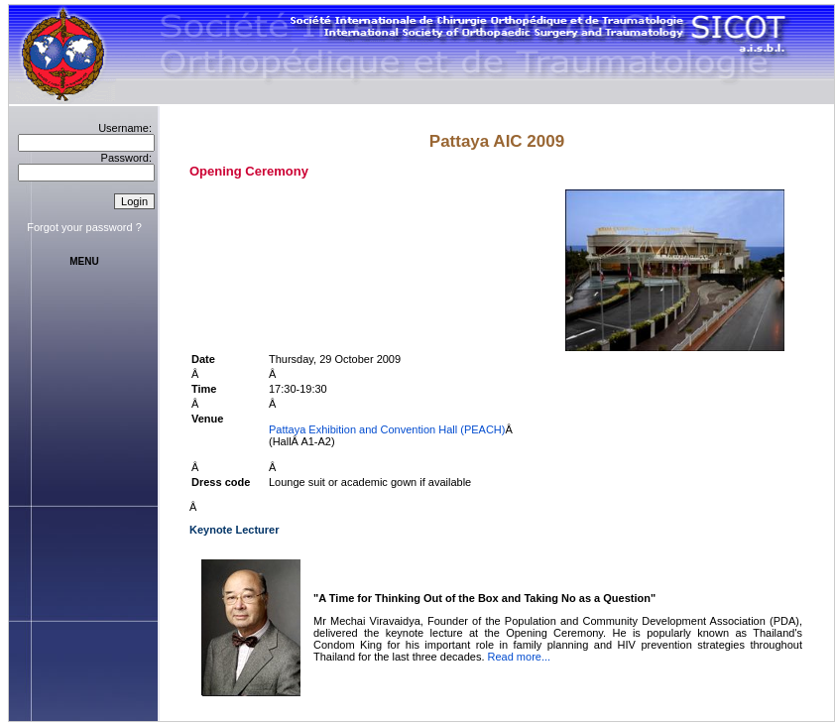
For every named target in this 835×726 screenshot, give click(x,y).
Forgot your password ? (84, 227)
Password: (126, 158)
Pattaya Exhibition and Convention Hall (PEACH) (387, 429)
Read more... (519, 657)
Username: (125, 128)
